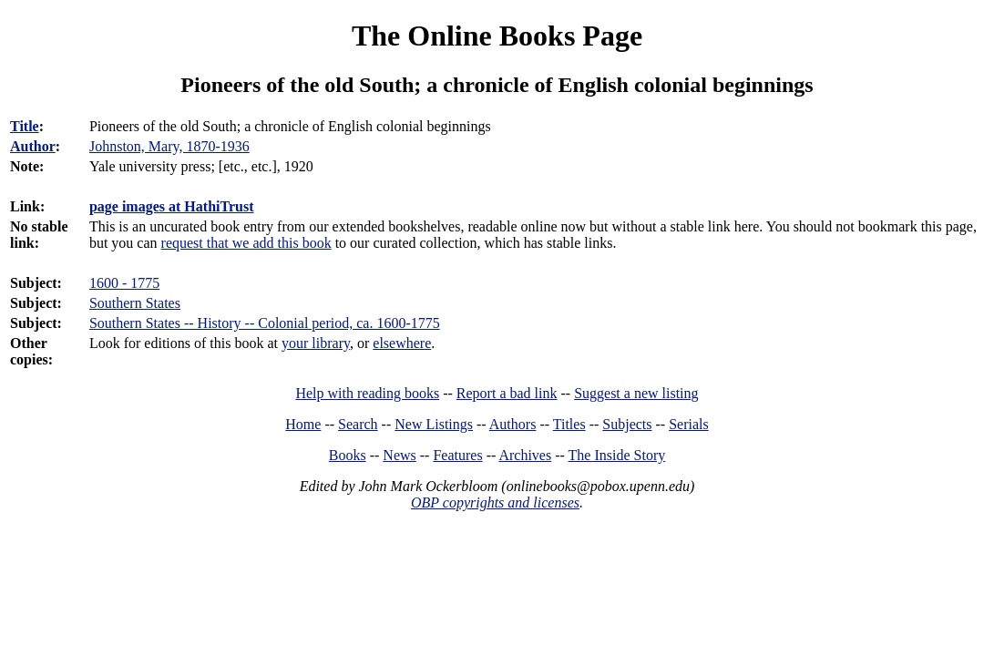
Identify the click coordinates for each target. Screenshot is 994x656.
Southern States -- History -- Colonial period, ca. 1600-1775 (264, 323)
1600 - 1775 (124, 283)
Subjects (626, 424)
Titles (569, 424)
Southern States (134, 303)
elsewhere (402, 343)
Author (33, 146)
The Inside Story (617, 455)
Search (358, 424)
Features (457, 455)
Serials (689, 424)
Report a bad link (507, 393)
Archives (524, 455)
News (399, 455)
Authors (513, 424)
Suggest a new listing (636, 393)
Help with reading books (367, 393)
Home (303, 424)
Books (347, 455)
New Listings (434, 424)
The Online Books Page (497, 35)
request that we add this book (246, 243)
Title (24, 126)
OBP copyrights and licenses (495, 502)
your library (316, 343)
